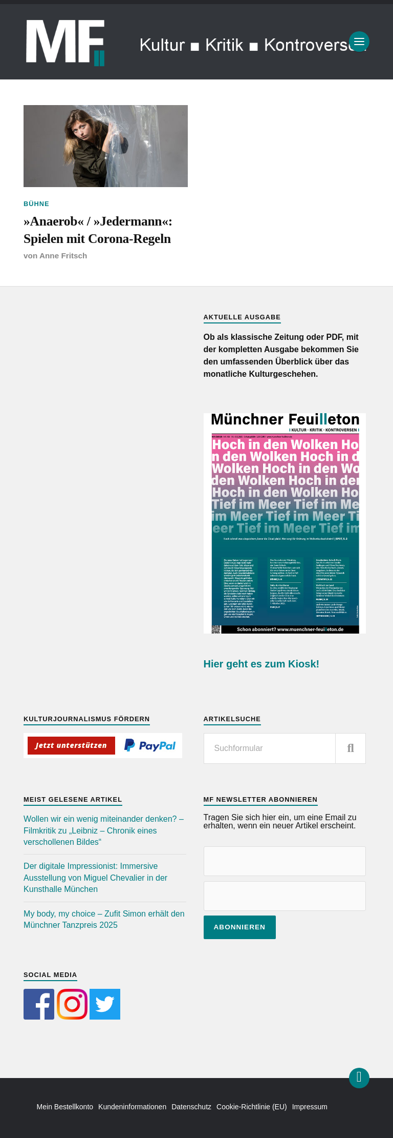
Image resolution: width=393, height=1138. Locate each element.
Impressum (310, 1107)
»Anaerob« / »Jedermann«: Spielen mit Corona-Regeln (98, 230)
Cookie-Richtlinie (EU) (251, 1107)
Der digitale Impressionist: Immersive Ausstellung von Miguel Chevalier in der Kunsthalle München (95, 877)
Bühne (37, 204)
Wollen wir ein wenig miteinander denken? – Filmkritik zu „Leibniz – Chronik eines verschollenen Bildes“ (104, 830)
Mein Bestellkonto (65, 1107)
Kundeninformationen (132, 1107)
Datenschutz (191, 1107)
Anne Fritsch (63, 255)
